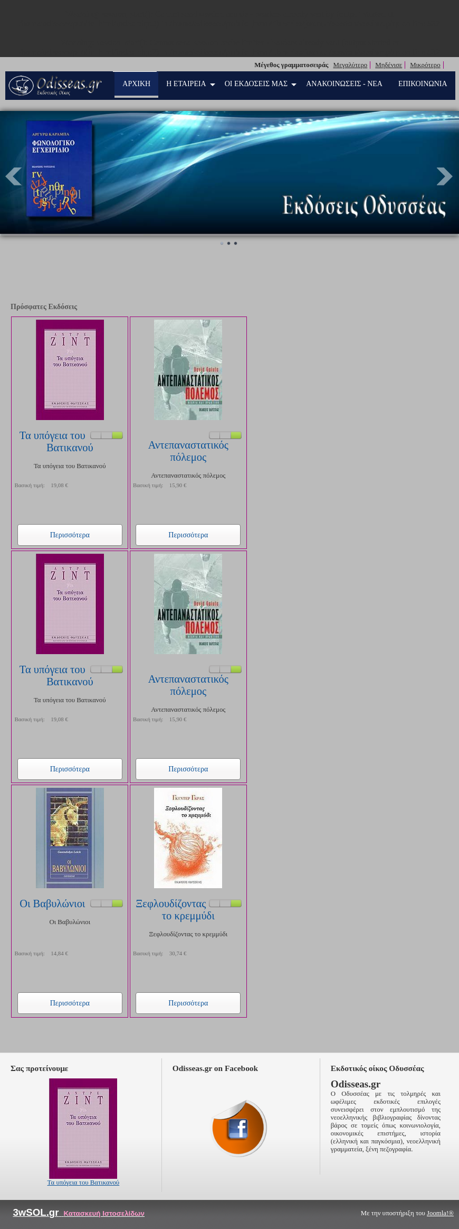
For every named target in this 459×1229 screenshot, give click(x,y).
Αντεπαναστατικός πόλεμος (188, 451)
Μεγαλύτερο (350, 65)
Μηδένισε (388, 65)
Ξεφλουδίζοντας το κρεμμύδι (175, 909)
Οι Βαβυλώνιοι (52, 903)
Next (445, 176)
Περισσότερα (70, 534)
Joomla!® (440, 1213)
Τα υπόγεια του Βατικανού (56, 441)
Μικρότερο (425, 65)
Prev (13, 176)
